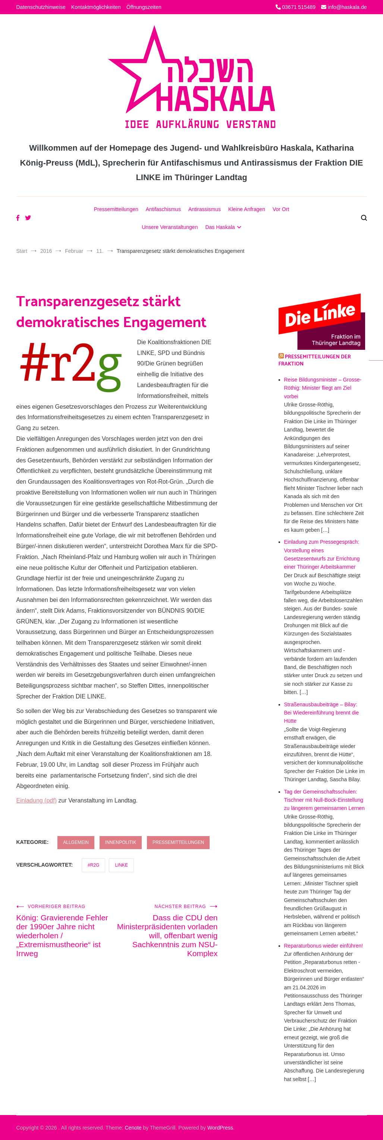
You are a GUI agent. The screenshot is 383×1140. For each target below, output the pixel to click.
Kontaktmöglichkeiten (96, 7)
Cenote (133, 1128)
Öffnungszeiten (143, 7)
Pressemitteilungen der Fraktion (315, 361)
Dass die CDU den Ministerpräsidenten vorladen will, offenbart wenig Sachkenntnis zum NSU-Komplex (167, 931)
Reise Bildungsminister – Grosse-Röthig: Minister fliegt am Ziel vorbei (323, 388)
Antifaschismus (163, 209)
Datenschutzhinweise (41, 7)
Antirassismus (204, 209)
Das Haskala (220, 227)
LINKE (121, 865)
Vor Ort (281, 209)
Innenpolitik (120, 842)
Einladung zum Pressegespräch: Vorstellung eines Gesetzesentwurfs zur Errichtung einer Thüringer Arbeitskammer (322, 554)
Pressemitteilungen (116, 209)
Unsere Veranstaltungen (170, 227)
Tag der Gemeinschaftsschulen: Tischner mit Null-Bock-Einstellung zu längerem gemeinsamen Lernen (324, 800)
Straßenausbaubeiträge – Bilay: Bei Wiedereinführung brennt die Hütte (321, 712)
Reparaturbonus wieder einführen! (323, 946)
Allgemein (76, 842)
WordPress (220, 1128)
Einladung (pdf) (36, 800)
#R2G (93, 865)
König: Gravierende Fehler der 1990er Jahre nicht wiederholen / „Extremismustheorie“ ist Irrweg (66, 931)
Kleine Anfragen (246, 209)
